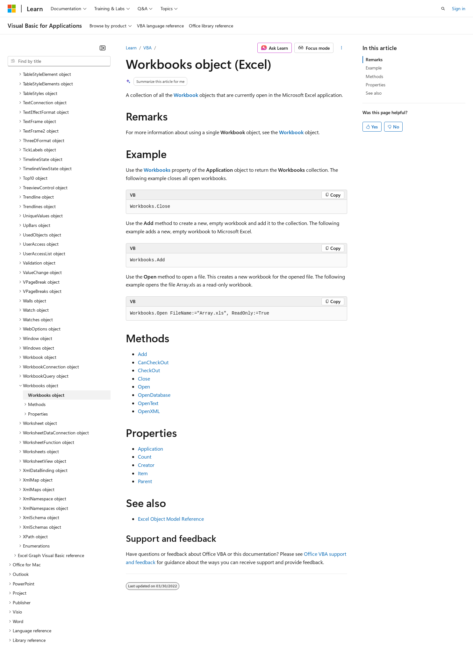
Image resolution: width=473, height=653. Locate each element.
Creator (146, 464)
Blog (86, 633)
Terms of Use (232, 633)
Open (144, 386)
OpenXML (149, 411)
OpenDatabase (154, 394)
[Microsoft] (12, 8)
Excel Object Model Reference (171, 518)
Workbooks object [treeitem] (46, 340)
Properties (375, 85)
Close (144, 378)
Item (143, 473)
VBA (147, 48)
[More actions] (341, 48)
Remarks (374, 59)
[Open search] (443, 8)
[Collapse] (103, 48)
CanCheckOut (153, 362)
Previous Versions (58, 633)
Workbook (186, 94)
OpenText (148, 403)
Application (150, 448)
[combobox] (59, 61)
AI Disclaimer (20, 633)
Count (144, 456)
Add (142, 354)
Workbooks (157, 169)
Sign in (458, 8)
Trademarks (264, 633)
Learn (131, 48)
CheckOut (149, 370)
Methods (374, 76)
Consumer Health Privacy (183, 633)
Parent (145, 481)
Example (374, 68)
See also (374, 93)
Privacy (139, 633)
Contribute (114, 633)
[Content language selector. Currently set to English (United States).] (37, 618)
